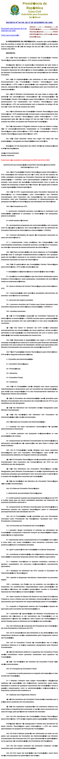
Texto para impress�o (10, 35)
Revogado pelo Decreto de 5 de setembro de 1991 (14, 29)
